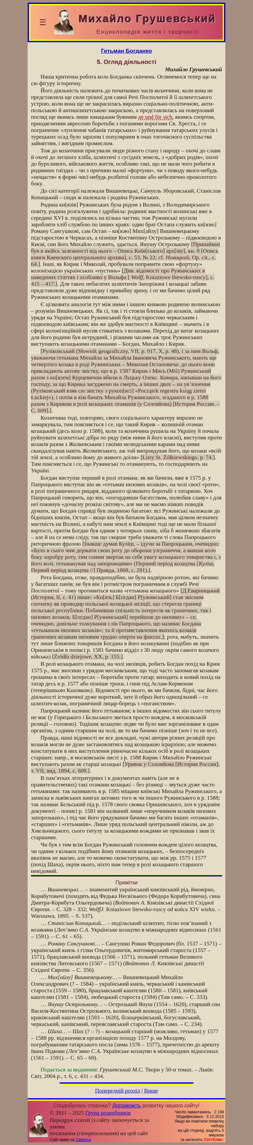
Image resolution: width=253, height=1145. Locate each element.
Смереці (83, 1139)
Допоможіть (126, 1105)
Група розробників (108, 1113)
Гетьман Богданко (126, 51)
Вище (151, 1091)
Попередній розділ (117, 1091)
